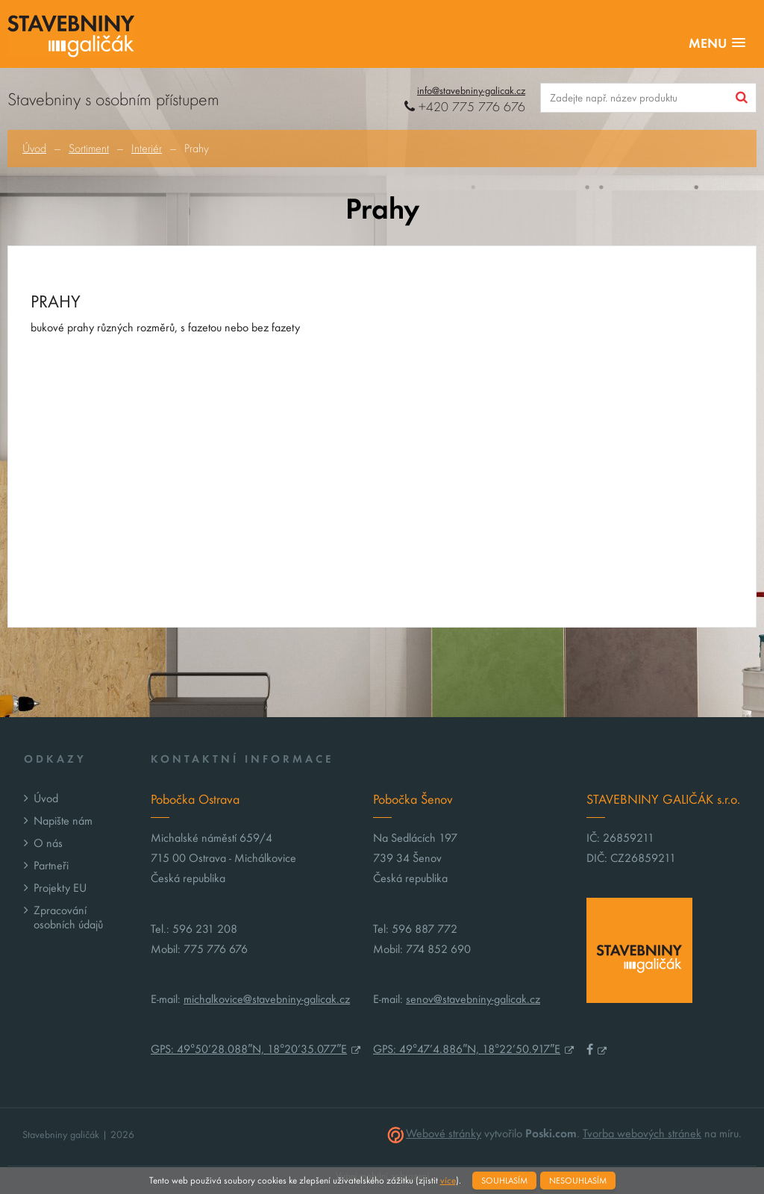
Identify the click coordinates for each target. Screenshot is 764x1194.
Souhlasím (504, 1180)
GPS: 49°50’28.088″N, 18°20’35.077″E (249, 1049)
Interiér (146, 148)
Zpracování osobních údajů (68, 917)
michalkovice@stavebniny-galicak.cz (267, 999)
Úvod (34, 148)
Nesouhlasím (578, 1180)
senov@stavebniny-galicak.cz (473, 999)
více (448, 1181)
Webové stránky (443, 1133)
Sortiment (89, 148)
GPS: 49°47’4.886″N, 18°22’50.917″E (466, 1049)
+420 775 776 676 (464, 107)
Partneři (51, 865)
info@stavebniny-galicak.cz (471, 90)
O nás (48, 843)
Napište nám (63, 820)
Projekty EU (60, 888)
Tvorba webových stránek (642, 1133)
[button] (717, 44)
